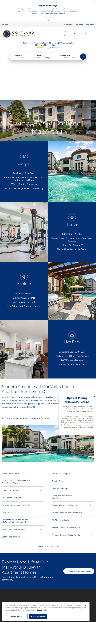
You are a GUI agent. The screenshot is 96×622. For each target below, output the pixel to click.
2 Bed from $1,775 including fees (61, 43)
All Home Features (40, 369)
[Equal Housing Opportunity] (3, 590)
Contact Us (68, 24)
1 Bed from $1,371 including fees (34, 43)
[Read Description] (40, 432)
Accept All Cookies (38, 616)
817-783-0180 (8, 577)
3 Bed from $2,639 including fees (48, 45)
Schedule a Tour (74, 34)
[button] (47, 20)
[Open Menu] (91, 34)
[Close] (85, 605)
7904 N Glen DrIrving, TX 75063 (9, 582)
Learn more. (48, 17)
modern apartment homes (74, 354)
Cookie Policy (41, 610)
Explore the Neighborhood (79, 522)
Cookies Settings (16, 616)
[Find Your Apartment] (83, 57)
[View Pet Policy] (23, 590)
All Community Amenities (14, 369)
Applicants (90, 24)
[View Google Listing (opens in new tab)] (48, 48)
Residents (80, 24)
